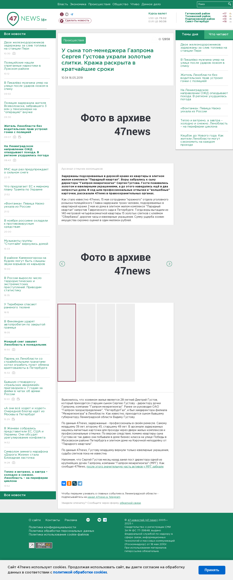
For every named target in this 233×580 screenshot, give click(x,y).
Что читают (219, 34)
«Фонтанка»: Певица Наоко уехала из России (27, 207)
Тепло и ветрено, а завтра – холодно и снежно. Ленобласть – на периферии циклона (204, 123)
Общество (120, 4)
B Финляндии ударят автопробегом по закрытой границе (27, 327)
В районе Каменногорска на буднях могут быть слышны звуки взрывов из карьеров (27, 264)
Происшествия (99, 4)
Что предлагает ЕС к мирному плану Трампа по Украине (27, 190)
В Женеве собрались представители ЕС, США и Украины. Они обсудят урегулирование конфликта (27, 435)
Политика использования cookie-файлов (59, 534)
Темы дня (190, 34)
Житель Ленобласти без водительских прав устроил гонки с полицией (201, 78)
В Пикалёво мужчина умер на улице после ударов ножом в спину (27, 89)
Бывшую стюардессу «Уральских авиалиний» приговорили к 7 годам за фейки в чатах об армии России (27, 391)
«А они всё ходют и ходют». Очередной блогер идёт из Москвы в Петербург (27, 414)
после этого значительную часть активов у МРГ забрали (125, 467)
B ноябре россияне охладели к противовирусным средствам (27, 226)
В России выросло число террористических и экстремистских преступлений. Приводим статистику (27, 287)
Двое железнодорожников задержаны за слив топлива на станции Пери (27, 48)
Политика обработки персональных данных (61, 531)
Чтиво (134, 4)
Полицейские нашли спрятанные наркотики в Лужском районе (27, 68)
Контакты (52, 520)
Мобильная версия (62, 14)
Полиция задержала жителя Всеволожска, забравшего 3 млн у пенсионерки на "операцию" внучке (27, 110)
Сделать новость (77, 20)
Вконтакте (88, 520)
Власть (62, 4)
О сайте (35, 520)
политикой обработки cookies (80, 572)
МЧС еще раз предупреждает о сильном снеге (27, 173)
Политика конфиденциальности (52, 527)
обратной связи (130, 503)
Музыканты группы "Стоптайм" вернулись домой (27, 245)
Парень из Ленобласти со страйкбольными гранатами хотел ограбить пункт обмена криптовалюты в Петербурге (27, 366)
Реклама (71, 520)
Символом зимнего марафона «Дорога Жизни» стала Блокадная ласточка (27, 457)
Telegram (105, 520)
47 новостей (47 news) (143, 520)
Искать (229, 3)
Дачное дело (151, 4)
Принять (212, 570)
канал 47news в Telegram (104, 497)
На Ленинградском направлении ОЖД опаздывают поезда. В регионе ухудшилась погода (204, 95)
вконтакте (67, 14)
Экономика (78, 4)
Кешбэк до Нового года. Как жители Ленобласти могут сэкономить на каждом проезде (201, 140)
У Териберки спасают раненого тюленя (27, 308)
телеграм (72, 14)
